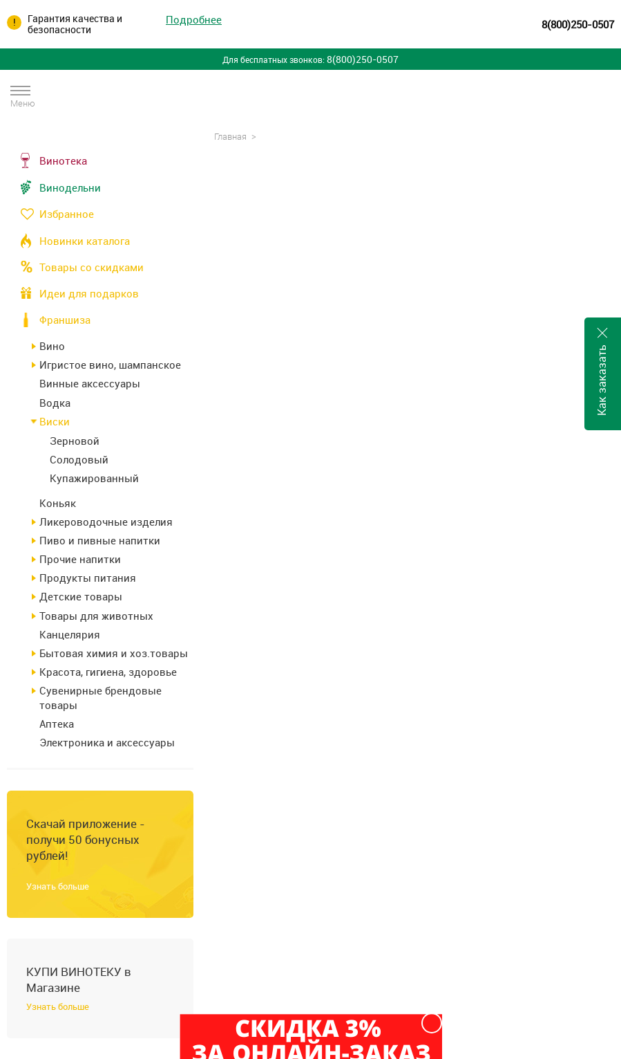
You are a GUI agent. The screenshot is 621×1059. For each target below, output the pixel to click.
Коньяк (57, 503)
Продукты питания (87, 577)
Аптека (56, 723)
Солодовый (79, 459)
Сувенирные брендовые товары (100, 697)
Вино (52, 346)
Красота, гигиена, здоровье (108, 672)
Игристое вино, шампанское (110, 364)
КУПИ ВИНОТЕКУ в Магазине (78, 979)
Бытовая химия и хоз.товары (113, 653)
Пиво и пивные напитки (99, 540)
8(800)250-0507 (578, 24)
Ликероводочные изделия (106, 521)
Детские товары (80, 596)
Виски (54, 421)
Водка (54, 402)
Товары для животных (96, 616)
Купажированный (94, 478)
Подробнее (194, 19)
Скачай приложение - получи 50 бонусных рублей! (85, 839)
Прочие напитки (80, 559)
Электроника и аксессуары (107, 742)
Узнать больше (57, 886)
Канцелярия (69, 634)
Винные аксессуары (89, 383)
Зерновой (74, 441)
